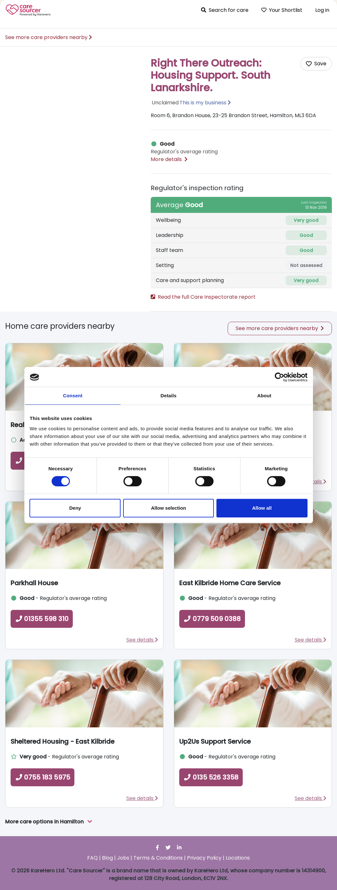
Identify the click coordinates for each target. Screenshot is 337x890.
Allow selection (168, 508)
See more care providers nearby (48, 37)
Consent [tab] (72, 395)
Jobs (123, 858)
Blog (107, 858)
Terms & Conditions (158, 858)
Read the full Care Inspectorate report (203, 297)
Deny (75, 508)
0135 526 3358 (211, 777)
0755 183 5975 (42, 777)
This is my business (203, 102)
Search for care (225, 10)
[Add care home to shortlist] (316, 63)
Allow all (262, 508)
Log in (322, 10)
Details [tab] (169, 395)
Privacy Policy (204, 858)
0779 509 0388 (212, 618)
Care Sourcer (28, 10)
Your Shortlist (281, 10)
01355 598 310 (42, 618)
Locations (238, 858)
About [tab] (264, 395)
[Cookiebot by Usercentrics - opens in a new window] (279, 377)
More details (169, 159)
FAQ (92, 858)
